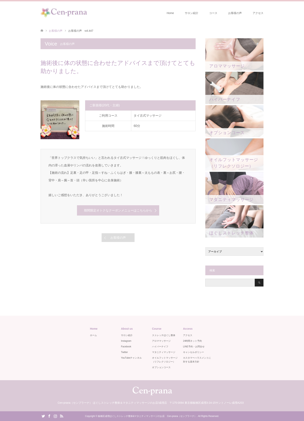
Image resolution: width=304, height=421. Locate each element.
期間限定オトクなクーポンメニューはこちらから (118, 210)
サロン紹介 (191, 13)
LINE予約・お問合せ (194, 346)
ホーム (93, 335)
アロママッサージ (161, 341)
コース (213, 13)
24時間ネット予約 (192, 341)
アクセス (258, 13)
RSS (61, 415)
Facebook (126, 346)
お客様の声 (235, 13)
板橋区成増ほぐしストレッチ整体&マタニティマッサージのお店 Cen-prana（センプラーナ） (147, 416)
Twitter (124, 352)
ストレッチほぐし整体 (163, 335)
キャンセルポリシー (193, 352)
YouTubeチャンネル (131, 357)
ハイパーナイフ (160, 346)
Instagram (126, 341)
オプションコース (161, 367)
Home (170, 13)
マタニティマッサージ (163, 352)
